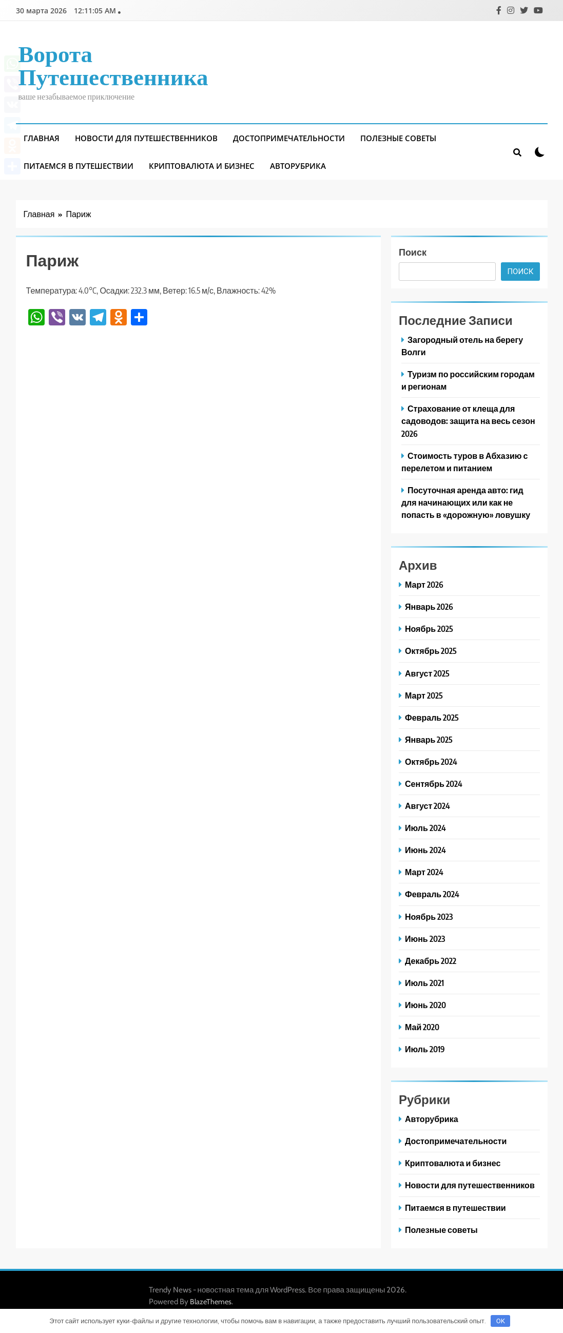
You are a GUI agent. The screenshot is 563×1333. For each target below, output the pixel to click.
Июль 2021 (424, 982)
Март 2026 (424, 584)
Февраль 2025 (432, 717)
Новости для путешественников (146, 138)
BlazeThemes (210, 1301)
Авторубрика (298, 166)
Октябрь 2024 (431, 761)
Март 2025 (424, 695)
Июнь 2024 (425, 849)
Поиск (412, 252)
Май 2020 (422, 1026)
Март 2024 (424, 871)
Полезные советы (398, 138)
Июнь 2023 (425, 938)
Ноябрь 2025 (429, 628)
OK (500, 1321)
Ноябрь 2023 (429, 916)
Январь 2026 (429, 606)
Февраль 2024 (432, 893)
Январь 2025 (429, 739)
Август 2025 (427, 673)
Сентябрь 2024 (433, 783)
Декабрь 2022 (430, 960)
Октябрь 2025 (431, 650)
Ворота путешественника (113, 64)
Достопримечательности (289, 138)
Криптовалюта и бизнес (202, 166)
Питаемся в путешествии (78, 166)
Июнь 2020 (425, 1004)
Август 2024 (427, 805)
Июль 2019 (425, 1049)
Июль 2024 (425, 827)
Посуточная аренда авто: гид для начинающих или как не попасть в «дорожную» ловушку (465, 502)
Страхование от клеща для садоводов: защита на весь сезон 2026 (468, 420)
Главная (42, 138)
